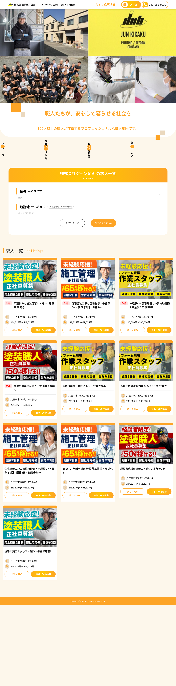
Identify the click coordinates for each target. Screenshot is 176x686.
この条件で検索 (105, 302)
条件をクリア (70, 302)
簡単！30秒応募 (43, 410)
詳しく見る (17, 410)
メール (134, 4)
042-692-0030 (157, 4)
